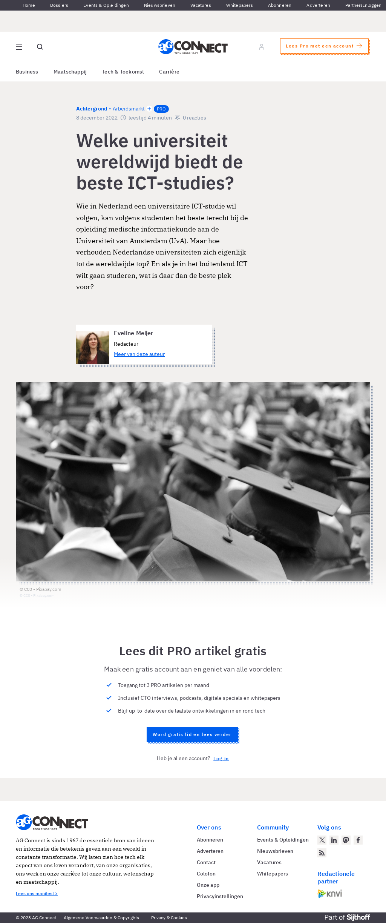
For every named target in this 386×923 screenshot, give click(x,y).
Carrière (169, 71)
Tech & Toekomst (123, 71)
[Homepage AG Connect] (193, 47)
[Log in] (262, 47)
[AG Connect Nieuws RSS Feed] (321, 852)
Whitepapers (239, 5)
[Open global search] (40, 47)
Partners (354, 5)
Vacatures (200, 5)
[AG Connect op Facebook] (358, 840)
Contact (206, 862)
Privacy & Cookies (169, 917)
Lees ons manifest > (37, 893)
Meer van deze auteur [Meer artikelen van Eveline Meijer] (139, 354)
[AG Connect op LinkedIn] (334, 840)
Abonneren (280, 5)
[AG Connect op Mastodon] (346, 840)
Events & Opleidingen (106, 5)
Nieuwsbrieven (159, 5)
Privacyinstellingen (220, 896)
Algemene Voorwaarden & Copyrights (101, 917)
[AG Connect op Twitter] (321, 840)
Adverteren (318, 5)
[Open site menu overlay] (19, 47)
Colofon (206, 873)
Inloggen (372, 5)
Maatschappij (70, 71)
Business (27, 71)
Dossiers (59, 5)
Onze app (208, 885)
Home (29, 5)
